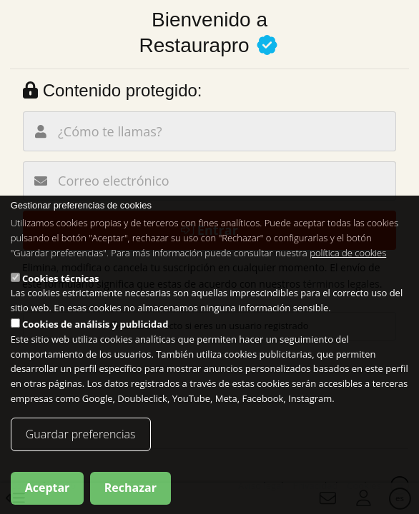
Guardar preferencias (81, 434)
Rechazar (130, 487)
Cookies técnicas (60, 278)
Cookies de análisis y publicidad (95, 324)
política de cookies (348, 252)
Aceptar (47, 487)
